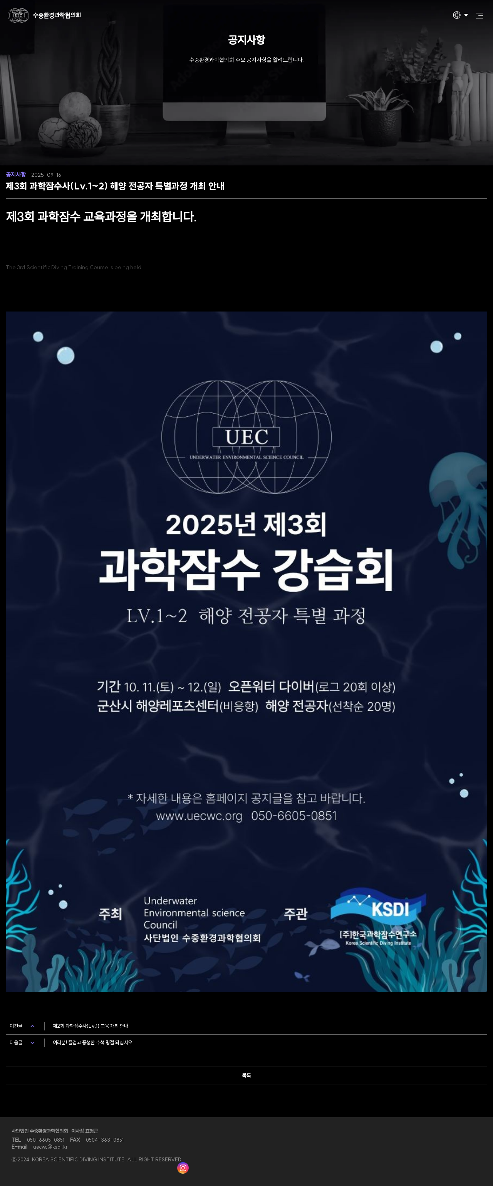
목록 (246, 1075)
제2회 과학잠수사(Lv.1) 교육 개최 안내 (90, 1026)
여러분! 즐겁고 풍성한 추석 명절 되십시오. (93, 1042)
